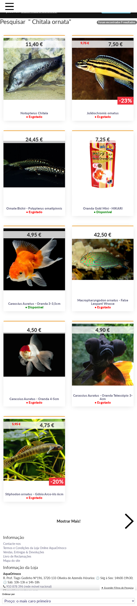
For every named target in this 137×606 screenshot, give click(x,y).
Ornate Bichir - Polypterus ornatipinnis (34, 210)
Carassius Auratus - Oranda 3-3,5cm (34, 305)
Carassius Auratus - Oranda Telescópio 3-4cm (102, 398)
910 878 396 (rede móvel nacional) (29, 586)
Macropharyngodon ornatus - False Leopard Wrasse (102, 303)
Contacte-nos (12, 543)
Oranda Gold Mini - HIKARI (102, 210)
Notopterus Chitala (34, 115)
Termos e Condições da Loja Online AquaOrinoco (34, 548)
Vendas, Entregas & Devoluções (23, 552)
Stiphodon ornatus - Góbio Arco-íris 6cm (34, 496)
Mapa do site (11, 560)
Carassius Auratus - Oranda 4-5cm (34, 400)
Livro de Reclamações (17, 556)
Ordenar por (8, 594)
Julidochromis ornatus (103, 115)
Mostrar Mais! (69, 521)
